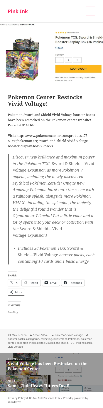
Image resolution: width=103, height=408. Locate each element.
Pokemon (60, 335)
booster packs (16, 339)
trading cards (84, 343)
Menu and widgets (90, 15)
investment (60, 339)
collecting (46, 339)
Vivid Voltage (75, 335)
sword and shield (57, 343)
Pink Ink (18, 11)
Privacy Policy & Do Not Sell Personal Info (34, 398)
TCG (71, 343)
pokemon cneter (26, 343)
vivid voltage (15, 347)
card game (32, 339)
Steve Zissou (40, 335)
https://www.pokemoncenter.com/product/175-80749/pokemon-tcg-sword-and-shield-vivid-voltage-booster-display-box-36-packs (48, 140)
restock (41, 343)
